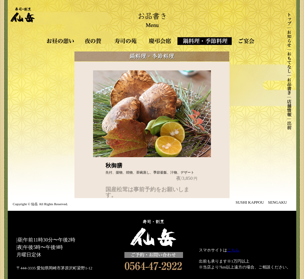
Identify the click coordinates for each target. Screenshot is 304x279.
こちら (233, 250)
